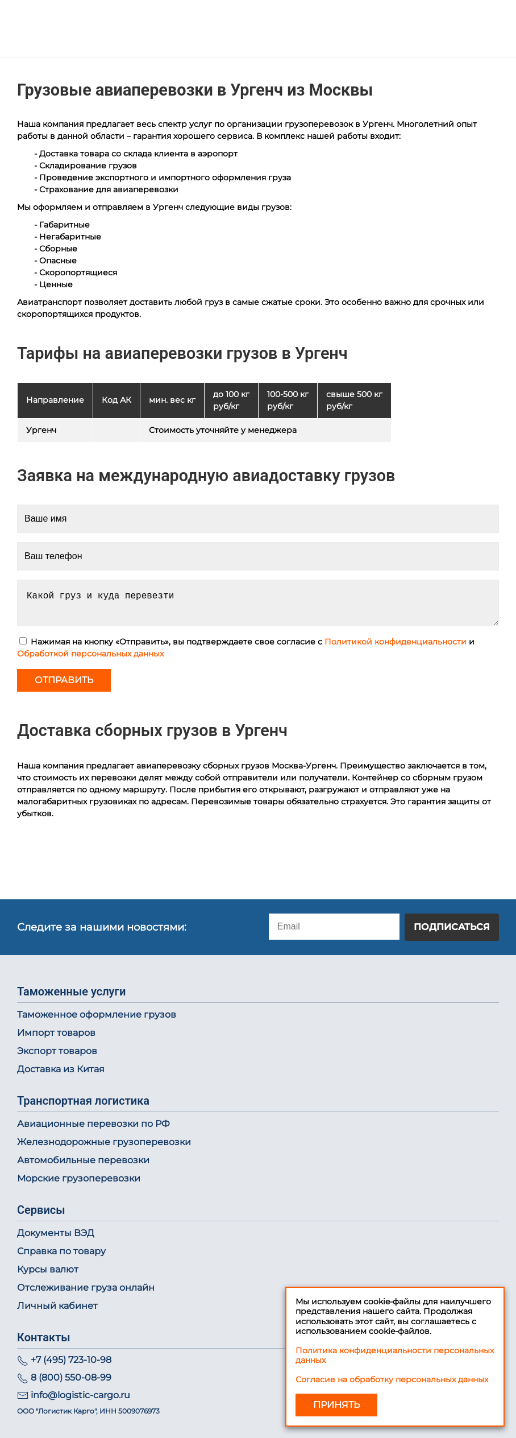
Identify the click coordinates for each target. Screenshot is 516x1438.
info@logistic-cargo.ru (80, 1395)
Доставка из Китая (61, 1069)
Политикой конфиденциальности (395, 642)
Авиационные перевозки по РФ (93, 1123)
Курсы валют (47, 1269)
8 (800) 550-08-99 (71, 1377)
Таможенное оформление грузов (96, 1014)
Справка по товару (61, 1251)
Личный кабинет (57, 1305)
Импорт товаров (56, 1032)
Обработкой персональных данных (90, 653)
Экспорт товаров (57, 1051)
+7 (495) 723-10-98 (71, 1359)
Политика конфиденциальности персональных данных (395, 1355)
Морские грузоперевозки (78, 1178)
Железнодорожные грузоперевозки (104, 1142)
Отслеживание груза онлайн (86, 1287)
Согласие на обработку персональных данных (392, 1379)
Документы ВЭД (55, 1233)
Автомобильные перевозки (83, 1160)
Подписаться (452, 927)
